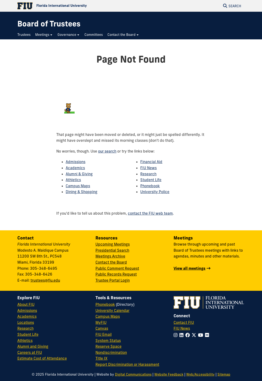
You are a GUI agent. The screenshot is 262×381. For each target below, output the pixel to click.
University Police (154, 191)
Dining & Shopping (81, 191)
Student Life (150, 179)
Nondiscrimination (111, 352)
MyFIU (100, 322)
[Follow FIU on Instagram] (176, 335)
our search (107, 151)
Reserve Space (108, 346)
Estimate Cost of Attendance (42, 358)
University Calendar (112, 310)
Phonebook (150, 185)
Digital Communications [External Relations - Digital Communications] (133, 374)
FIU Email (103, 334)
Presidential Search (112, 250)
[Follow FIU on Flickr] (208, 335)
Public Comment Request (117, 268)
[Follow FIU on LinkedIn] (182, 335)
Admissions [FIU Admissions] (27, 310)
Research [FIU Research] (25, 328)
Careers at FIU (29, 352)
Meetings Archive (110, 256)
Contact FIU (184, 322)
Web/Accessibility (200, 374)
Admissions (75, 161)
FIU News (148, 167)
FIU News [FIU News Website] (182, 328)
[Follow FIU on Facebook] (188, 335)
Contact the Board (111, 262)
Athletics (73, 179)
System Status (108, 340)
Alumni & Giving (79, 174)
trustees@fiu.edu (45, 280)
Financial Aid (151, 161)
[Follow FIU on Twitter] (195, 335)
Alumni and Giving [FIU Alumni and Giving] (32, 346)
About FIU (25, 304)
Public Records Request (116, 274)
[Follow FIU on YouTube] (201, 335)
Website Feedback (168, 374)
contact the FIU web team (150, 213)
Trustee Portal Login (112, 280)
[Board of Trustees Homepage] (48, 24)
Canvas (101, 328)
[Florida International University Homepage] (74, 6)
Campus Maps (78, 185)
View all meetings (189, 268)
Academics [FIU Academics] (27, 316)
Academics (75, 167)
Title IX (101, 358)
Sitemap (223, 374)
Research (148, 174)
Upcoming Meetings (112, 244)
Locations (25, 322)
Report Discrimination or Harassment (127, 364)
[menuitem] (25, 34)
